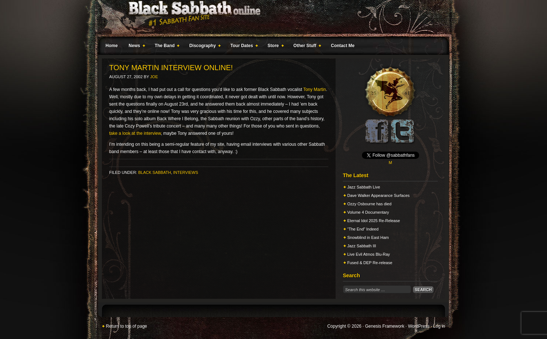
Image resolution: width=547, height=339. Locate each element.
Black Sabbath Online (269, 18)
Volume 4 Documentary (368, 212)
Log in (439, 326)
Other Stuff (306, 46)
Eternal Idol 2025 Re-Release (373, 220)
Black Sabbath (154, 172)
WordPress (418, 326)
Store (274, 46)
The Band (165, 46)
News (135, 46)
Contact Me (343, 45)
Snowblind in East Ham (368, 237)
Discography (203, 46)
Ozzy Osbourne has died (369, 204)
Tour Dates (243, 46)
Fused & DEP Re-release (369, 262)
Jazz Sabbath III (361, 246)
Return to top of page (126, 326)
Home (112, 45)
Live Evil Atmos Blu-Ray (368, 254)
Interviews (185, 172)
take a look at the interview (135, 133)
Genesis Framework (384, 326)
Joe (154, 77)
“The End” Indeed (363, 229)
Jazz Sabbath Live (363, 187)
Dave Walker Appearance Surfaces (378, 195)
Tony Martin (314, 89)
